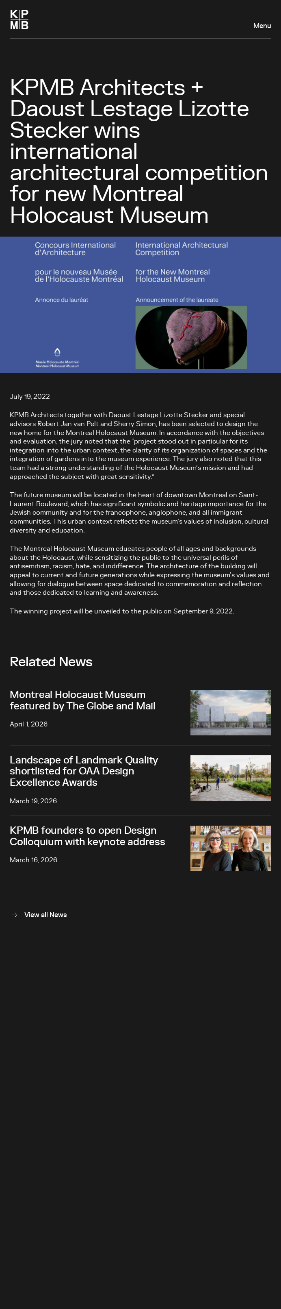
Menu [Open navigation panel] (262, 26)
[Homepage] (19, 19)
